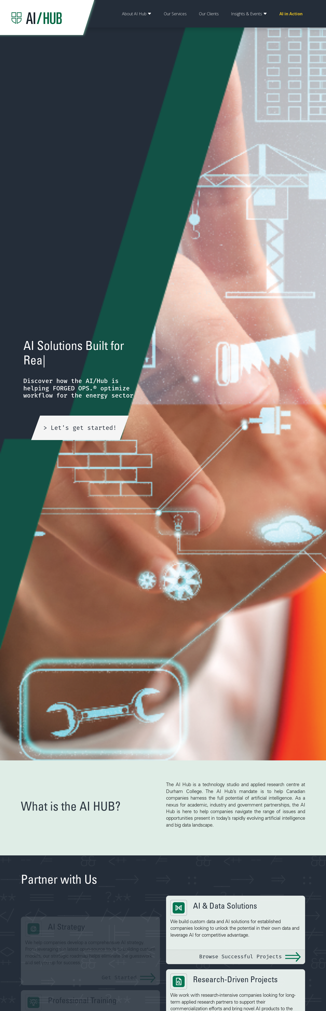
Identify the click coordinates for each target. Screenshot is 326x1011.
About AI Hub (137, 14)
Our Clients (209, 14)
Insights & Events (249, 14)
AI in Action (291, 14)
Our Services (175, 14)
